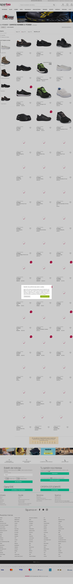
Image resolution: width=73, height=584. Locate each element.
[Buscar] (54, 4)
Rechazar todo (27, 296)
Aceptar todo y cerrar (45, 296)
